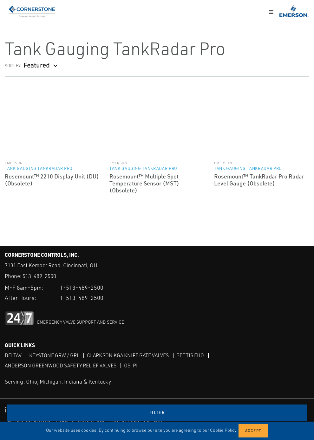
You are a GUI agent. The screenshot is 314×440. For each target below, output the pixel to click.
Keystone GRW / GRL (54, 355)
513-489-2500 (39, 276)
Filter (157, 412)
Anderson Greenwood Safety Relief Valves (60, 365)
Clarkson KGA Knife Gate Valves (128, 355)
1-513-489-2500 (81, 287)
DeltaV (13, 355)
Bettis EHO (190, 355)
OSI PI (131, 365)
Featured (36, 65)
